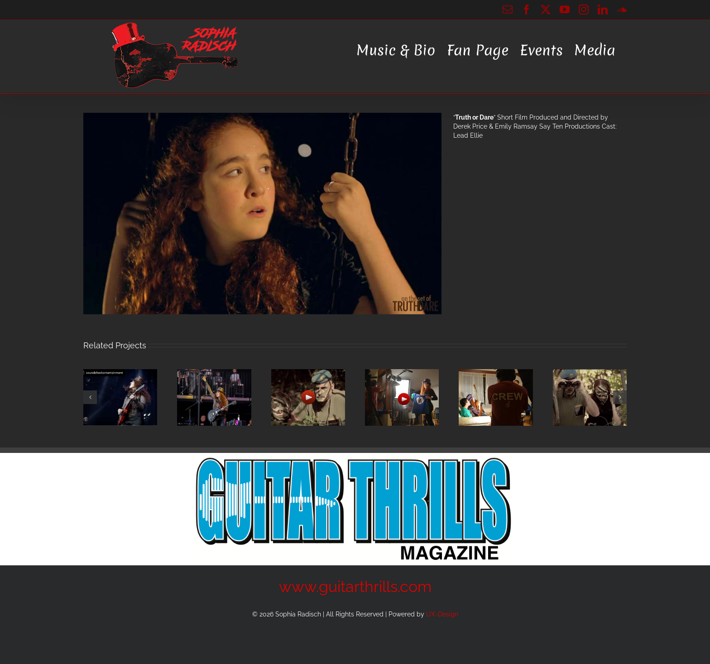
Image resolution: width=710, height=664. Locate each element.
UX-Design (442, 614)
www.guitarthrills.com (355, 586)
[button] (90, 397)
